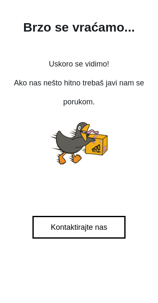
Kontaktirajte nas (79, 227)
